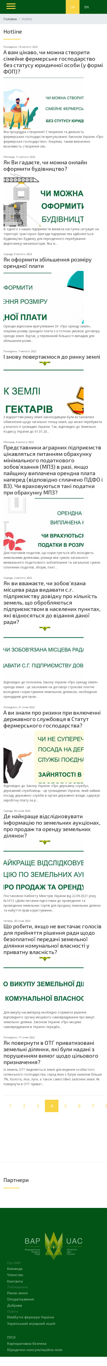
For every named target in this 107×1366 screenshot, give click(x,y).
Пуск (11, 1348)
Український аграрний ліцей (31, 1334)
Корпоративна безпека (26, 1354)
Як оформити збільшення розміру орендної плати (47, 262)
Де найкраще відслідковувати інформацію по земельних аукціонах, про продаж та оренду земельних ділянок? (51, 826)
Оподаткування (20, 1310)
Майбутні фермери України (30, 1328)
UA (73, 7)
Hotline (12, 33)
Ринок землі (17, 1304)
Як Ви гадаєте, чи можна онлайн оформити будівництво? (45, 165)
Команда (14, 1279)
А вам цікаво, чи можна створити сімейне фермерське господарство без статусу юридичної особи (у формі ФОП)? (53, 62)
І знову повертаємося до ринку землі (51, 356)
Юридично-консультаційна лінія (34, 1360)
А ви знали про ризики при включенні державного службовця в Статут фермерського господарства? (52, 719)
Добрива (14, 1316)
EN (86, 7)
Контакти (15, 1292)
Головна (10, 19)
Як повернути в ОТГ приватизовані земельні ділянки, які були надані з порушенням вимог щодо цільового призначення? (50, 1052)
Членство (15, 1286)
